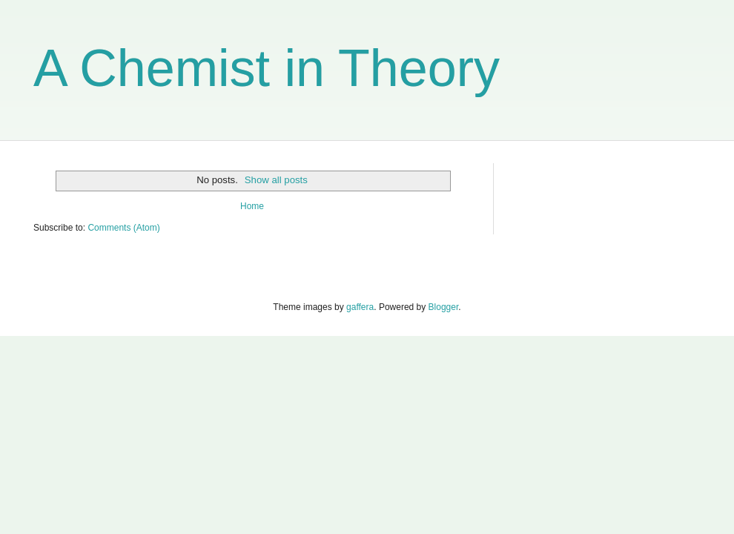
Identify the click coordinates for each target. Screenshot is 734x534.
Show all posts (276, 179)
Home (252, 206)
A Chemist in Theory (266, 68)
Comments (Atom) (123, 227)
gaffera (360, 307)
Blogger (444, 307)
